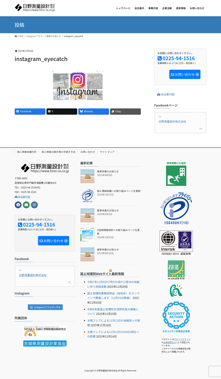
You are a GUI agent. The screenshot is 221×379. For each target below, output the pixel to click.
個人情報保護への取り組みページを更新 (119, 191)
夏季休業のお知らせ (108, 171)
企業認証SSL (170, 342)
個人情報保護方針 (27, 152)
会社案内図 (166, 94)
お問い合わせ (88, 152)
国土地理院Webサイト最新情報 (102, 273)
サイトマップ (107, 152)
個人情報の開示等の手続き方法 (59, 152)
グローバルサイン (182, 339)
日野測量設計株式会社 (172, 121)
